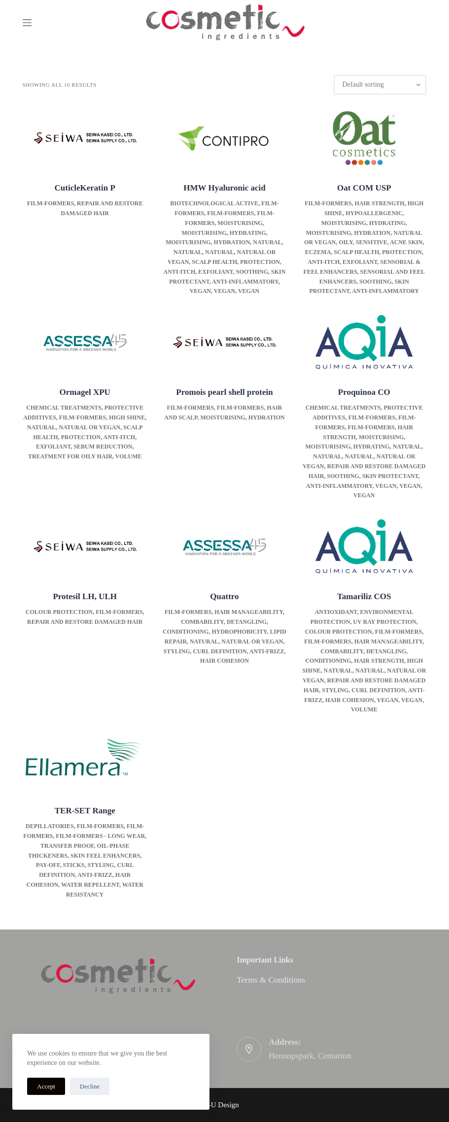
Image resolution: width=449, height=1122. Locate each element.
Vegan (200, 291)
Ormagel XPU (85, 392)
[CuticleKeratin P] (85, 138)
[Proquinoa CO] (364, 342)
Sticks (73, 865)
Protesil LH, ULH (85, 596)
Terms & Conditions (271, 980)
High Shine (127, 417)
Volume (128, 456)
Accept (46, 1086)
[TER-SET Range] (85, 761)
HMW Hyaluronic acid (224, 187)
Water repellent (90, 884)
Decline (90, 1086)
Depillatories (50, 826)
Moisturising (239, 223)
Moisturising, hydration (208, 242)
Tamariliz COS (364, 596)
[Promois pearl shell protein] (224, 342)
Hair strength (380, 203)
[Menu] (27, 22)
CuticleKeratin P (85, 187)
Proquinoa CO (364, 392)
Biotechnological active (214, 203)
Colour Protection (59, 612)
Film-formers (50, 203)
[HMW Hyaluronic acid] (224, 138)
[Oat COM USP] (364, 138)
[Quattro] (224, 546)
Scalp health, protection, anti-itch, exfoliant (87, 437)
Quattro (224, 596)
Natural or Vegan (89, 427)
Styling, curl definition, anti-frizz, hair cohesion (80, 875)
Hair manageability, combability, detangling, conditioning (223, 622)
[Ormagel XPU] (85, 342)
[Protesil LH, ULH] (85, 546)
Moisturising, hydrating (223, 232)
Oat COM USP (364, 187)
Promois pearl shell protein (224, 392)
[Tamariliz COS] (364, 546)
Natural (267, 242)
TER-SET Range (85, 810)
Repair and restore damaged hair (84, 621)
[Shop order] (380, 85)
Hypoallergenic (373, 213)
